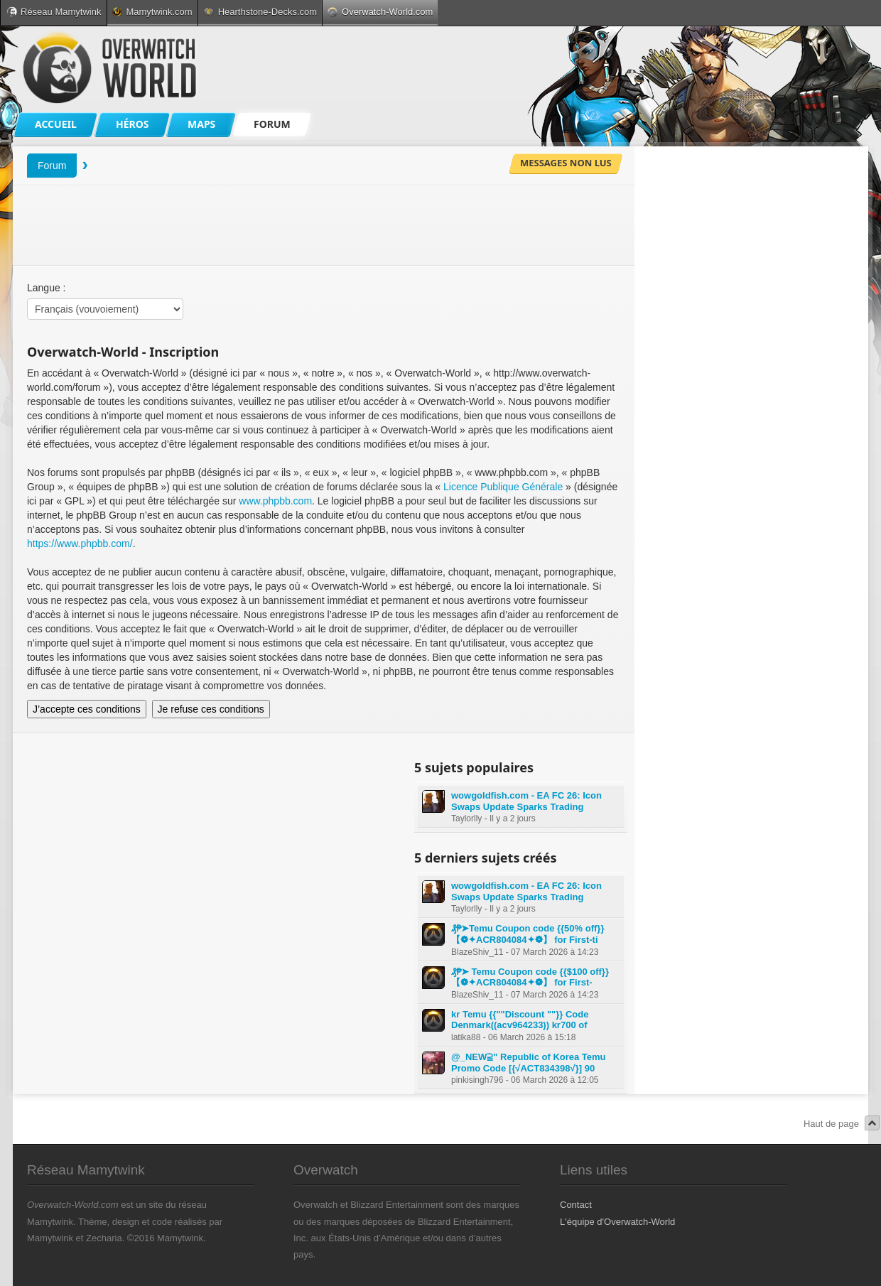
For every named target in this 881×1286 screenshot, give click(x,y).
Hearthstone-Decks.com (260, 11)
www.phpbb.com (275, 501)
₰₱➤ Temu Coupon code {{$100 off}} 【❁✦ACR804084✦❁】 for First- (530, 977)
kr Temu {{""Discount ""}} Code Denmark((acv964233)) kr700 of (519, 1020)
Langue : (46, 287)
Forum (52, 165)
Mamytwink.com (152, 11)
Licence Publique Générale (503, 486)
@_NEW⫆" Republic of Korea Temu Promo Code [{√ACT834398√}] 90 (528, 1063)
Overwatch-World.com (380, 11)
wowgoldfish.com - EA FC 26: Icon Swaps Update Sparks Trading (526, 801)
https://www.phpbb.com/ (80, 543)
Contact (576, 1204)
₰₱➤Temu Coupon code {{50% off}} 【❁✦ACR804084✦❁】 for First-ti (527, 934)
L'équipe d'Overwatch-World (617, 1221)
